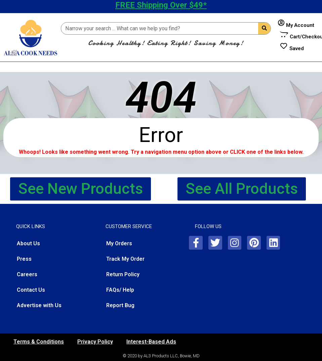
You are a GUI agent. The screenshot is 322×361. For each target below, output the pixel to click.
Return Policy (122, 274)
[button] (80, 189)
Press (24, 259)
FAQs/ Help (120, 290)
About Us (28, 243)
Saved (296, 48)
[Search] (264, 28)
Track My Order (125, 259)
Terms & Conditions (38, 341)
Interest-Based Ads (151, 341)
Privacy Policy (95, 341)
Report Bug (120, 305)
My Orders (119, 243)
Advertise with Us (39, 305)
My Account (300, 25)
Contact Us (31, 290)
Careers (27, 274)
